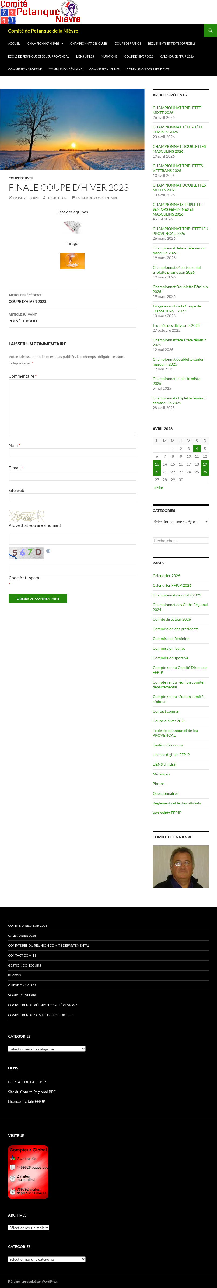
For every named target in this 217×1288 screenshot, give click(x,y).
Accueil (14, 43)
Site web (16, 490)
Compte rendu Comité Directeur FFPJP (41, 1015)
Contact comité (165, 711)
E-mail (16, 467)
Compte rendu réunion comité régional (43, 1005)
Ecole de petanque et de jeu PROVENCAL (38, 56)
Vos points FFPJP (167, 812)
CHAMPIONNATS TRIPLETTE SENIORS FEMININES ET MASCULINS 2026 (178, 209)
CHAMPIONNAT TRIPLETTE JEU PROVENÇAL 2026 (180, 231)
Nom (14, 445)
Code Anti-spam (24, 577)
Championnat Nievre (43, 43)
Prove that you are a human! (35, 525)
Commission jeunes (104, 69)
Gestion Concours (168, 745)
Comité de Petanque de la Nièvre (43, 31)
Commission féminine (65, 69)
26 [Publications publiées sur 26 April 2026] (205, 472)
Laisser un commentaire (97, 198)
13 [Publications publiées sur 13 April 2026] (157, 464)
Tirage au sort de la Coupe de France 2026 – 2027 (177, 308)
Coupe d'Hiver (21, 178)
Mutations (109, 56)
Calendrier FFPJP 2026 (177, 56)
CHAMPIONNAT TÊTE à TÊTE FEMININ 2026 (178, 129)
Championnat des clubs (89, 43)
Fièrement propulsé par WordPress (33, 1281)
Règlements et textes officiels (172, 43)
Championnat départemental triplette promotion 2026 (177, 269)
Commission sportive (25, 69)
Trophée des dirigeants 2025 (176, 325)
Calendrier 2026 (166, 575)
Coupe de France (128, 43)
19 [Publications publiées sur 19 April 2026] (205, 464)
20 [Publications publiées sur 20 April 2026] (157, 472)
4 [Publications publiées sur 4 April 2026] (197, 448)
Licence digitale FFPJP (171, 754)
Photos (158, 783)
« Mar (158, 487)
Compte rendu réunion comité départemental (48, 945)
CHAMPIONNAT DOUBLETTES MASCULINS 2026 (179, 148)
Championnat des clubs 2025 (177, 595)
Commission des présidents (148, 69)
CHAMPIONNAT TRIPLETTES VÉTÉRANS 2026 (178, 168)
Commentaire (23, 375)
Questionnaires (165, 793)
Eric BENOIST (57, 198)
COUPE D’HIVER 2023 (72, 298)
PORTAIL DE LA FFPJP (27, 1082)
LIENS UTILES (85, 56)
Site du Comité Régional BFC (32, 1091)
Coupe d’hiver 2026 (138, 56)
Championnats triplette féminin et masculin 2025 (179, 400)
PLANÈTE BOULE (72, 317)
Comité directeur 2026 (172, 619)
